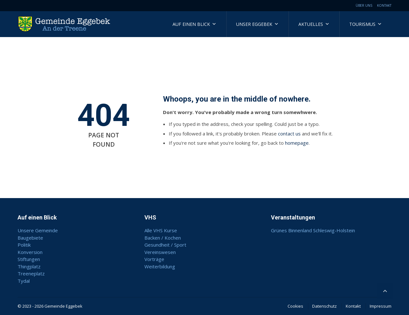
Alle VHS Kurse (160, 230)
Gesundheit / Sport (165, 245)
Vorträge (154, 259)
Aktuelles (313, 24)
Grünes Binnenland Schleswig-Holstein (313, 230)
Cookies (295, 306)
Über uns (364, 5)
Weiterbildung (159, 266)
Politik (24, 245)
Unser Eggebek (257, 24)
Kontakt (384, 5)
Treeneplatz (31, 273)
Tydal (24, 281)
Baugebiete (30, 237)
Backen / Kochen (162, 237)
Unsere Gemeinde (38, 230)
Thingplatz (29, 266)
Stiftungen (29, 259)
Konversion (30, 252)
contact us (289, 133)
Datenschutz (324, 306)
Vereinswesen (160, 252)
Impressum (380, 306)
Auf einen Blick (194, 24)
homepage (297, 143)
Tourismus (365, 24)
